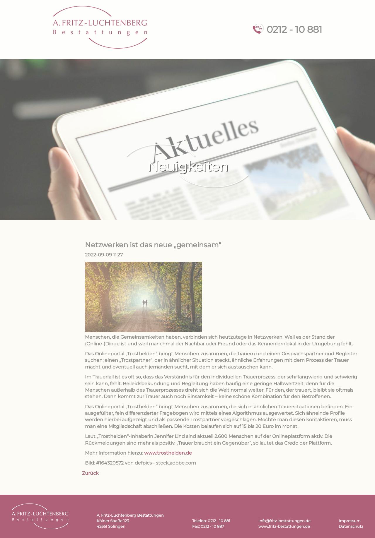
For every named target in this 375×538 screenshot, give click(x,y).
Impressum (350, 521)
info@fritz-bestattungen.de (284, 521)
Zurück (90, 473)
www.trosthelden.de (168, 453)
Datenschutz (351, 526)
